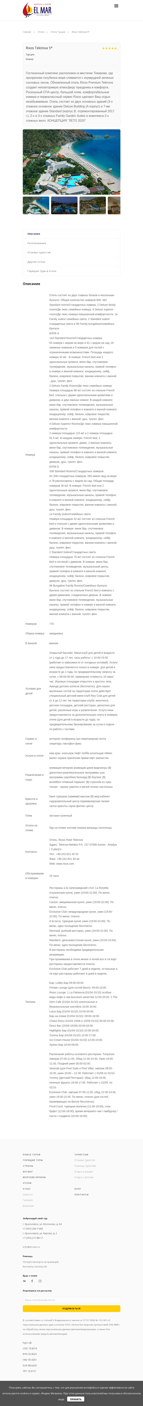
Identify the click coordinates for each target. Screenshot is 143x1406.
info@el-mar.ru (31, 1247)
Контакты (81, 1194)
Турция (30, 54)
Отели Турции (58, 31)
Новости (28, 1194)
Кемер (30, 59)
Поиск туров (31, 1154)
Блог (77, 1188)
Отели (41, 31)
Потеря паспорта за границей (41, 1262)
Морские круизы (34, 1177)
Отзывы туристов (84, 1160)
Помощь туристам (85, 1166)
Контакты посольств (35, 1266)
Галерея (28, 1200)
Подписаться (71, 1308)
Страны (28, 1165)
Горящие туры (33, 1160)
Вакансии (28, 1205)
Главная (27, 31)
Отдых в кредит (83, 1171)
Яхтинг (28, 1171)
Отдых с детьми (84, 1177)
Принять (76, 1399)
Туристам (81, 1154)
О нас (27, 1188)
